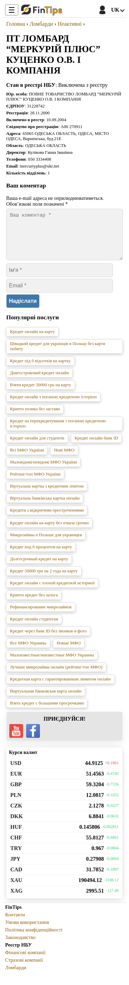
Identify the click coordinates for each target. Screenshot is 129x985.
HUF (16, 835)
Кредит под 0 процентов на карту (41, 555)
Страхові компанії (24, 968)
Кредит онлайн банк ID (96, 446)
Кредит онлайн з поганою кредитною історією (53, 405)
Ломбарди (15, 975)
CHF (16, 846)
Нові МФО (64, 458)
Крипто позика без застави (35, 417)
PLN (15, 803)
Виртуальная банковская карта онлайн (46, 699)
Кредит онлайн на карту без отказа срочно (49, 531)
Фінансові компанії (25, 960)
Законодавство (20, 945)
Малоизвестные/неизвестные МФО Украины (52, 663)
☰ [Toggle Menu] (11, 10)
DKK (16, 824)
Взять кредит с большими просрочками (47, 711)
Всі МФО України (27, 458)
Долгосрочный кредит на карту (39, 567)
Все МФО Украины (28, 651)
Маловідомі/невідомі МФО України (43, 470)
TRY (16, 856)
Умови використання (27, 930)
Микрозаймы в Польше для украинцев (46, 543)
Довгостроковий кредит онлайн (39, 381)
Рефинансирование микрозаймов (41, 615)
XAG (16, 899)
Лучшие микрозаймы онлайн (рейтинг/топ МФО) (56, 675)
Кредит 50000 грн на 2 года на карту (44, 579)
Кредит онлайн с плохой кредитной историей (52, 591)
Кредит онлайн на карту (32, 339)
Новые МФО (69, 651)
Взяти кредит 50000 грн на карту (40, 393)
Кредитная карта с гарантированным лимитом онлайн (60, 687)
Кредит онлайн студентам (34, 627)
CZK (16, 814)
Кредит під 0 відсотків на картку (40, 369)
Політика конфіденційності (34, 938)
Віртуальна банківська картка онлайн (44, 506)
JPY (15, 867)
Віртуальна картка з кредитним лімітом (47, 494)
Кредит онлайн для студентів (37, 446)
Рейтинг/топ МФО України (35, 482)
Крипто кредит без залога (34, 603)
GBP (16, 792)
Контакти (15, 923)
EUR (16, 782)
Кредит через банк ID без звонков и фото (48, 639)
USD (15, 771)
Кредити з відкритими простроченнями (47, 518)
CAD (16, 878)
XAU (16, 888)
